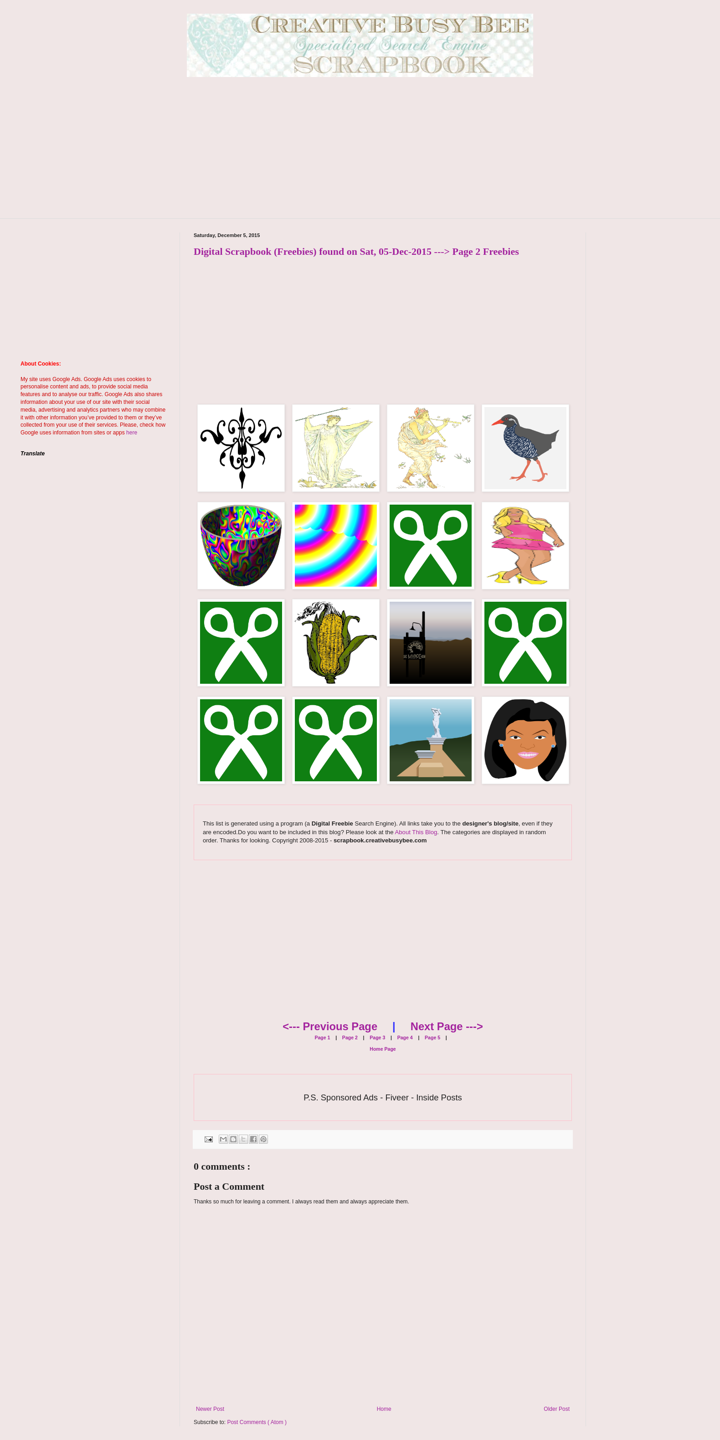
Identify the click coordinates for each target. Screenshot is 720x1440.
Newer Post (210, 1409)
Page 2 (349, 1037)
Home (384, 1409)
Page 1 (322, 1037)
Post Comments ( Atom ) (257, 1422)
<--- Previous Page (330, 1026)
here (131, 432)
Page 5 (431, 1037)
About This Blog (416, 832)
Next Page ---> (447, 1026)
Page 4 (404, 1037)
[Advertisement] (360, 154)
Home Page (383, 1049)
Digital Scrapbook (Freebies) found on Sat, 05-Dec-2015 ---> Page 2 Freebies (356, 251)
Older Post (557, 1409)
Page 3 (376, 1037)
